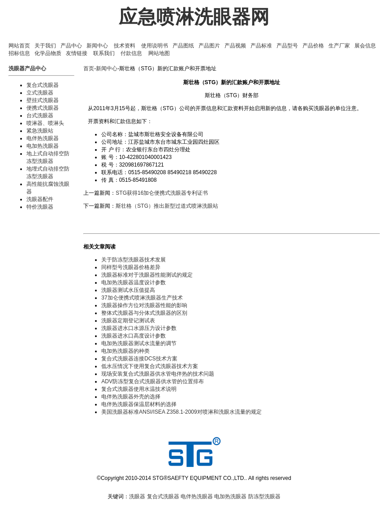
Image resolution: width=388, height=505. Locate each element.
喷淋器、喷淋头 (45, 123)
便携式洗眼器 (42, 108)
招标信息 (19, 53)
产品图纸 (183, 46)
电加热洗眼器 (42, 146)
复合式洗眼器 (42, 85)
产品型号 (287, 46)
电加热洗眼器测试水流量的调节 (139, 343)
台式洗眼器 (39, 115)
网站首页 (19, 46)
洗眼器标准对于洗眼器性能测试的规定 (147, 275)
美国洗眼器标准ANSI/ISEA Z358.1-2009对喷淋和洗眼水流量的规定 (181, 412)
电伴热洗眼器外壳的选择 (130, 397)
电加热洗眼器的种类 (125, 351)
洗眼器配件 (39, 199)
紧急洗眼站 (39, 131)
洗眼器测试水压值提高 (128, 290)
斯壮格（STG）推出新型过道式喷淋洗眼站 (167, 206)
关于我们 (45, 46)
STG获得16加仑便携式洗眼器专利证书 (162, 193)
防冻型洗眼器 (264, 496)
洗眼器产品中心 (27, 68)
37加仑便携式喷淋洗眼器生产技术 (141, 298)
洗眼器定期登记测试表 (128, 320)
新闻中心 (97, 46)
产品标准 (261, 46)
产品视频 (235, 46)
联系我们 (104, 53)
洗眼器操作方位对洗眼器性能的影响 (144, 305)
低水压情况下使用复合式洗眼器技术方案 (149, 366)
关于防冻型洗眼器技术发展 (133, 260)
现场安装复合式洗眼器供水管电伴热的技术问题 (157, 374)
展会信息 (365, 46)
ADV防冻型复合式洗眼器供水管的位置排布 (152, 381)
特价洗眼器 (39, 207)
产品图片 (209, 46)
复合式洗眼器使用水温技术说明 (139, 389)
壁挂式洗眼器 (42, 100)
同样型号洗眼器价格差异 (130, 267)
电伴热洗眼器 (42, 138)
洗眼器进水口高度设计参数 (133, 336)
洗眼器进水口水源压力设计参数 (139, 328)
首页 (88, 68)
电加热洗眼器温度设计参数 (133, 282)
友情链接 (76, 53)
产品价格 (313, 46)
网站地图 (159, 53)
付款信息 (131, 53)
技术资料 (124, 46)
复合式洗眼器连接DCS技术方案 (139, 358)
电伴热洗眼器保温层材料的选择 (139, 404)
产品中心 (71, 46)
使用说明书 (154, 46)
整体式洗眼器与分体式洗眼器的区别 (144, 313)
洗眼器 (137, 496)
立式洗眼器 (39, 93)
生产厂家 (339, 46)
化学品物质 (47, 53)
